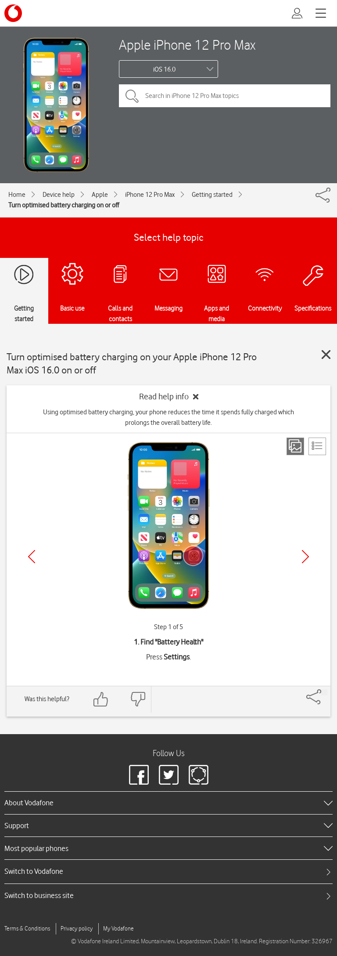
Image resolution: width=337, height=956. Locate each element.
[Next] (305, 556)
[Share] (324, 692)
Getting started (212, 195)
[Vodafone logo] (13, 13)
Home (16, 195)
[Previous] (31, 556)
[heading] (168, 802)
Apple (100, 195)
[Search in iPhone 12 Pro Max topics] (224, 95)
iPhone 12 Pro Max (150, 195)
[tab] (168, 871)
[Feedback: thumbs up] (100, 699)
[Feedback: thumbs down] (137, 699)
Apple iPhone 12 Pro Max (187, 44)
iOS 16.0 (164, 69)
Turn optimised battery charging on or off (63, 205)
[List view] (317, 446)
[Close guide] (326, 354)
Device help (59, 195)
